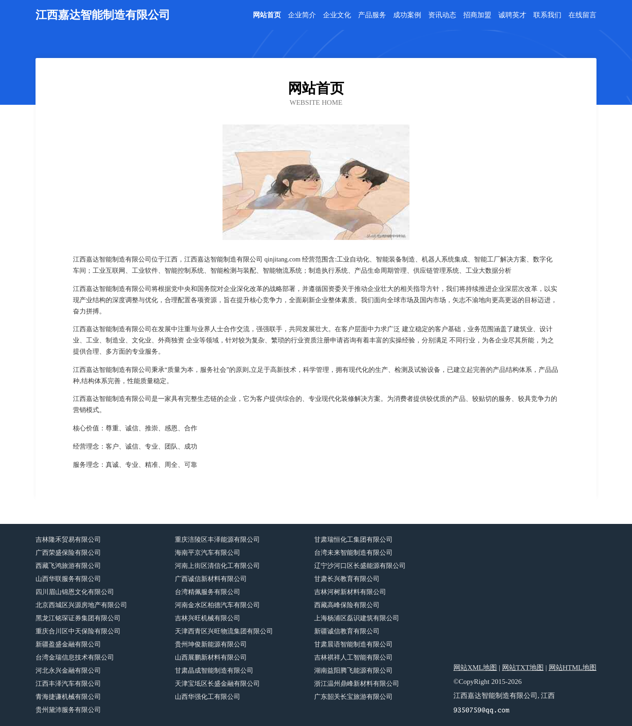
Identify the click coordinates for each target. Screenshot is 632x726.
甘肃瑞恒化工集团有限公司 (353, 539)
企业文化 (337, 15)
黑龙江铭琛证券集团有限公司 (78, 618)
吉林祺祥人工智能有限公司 (353, 657)
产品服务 (372, 15)
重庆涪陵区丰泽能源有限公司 (217, 539)
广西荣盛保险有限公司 (68, 552)
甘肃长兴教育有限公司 (347, 578)
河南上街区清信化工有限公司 (217, 565)
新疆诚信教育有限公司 (347, 631)
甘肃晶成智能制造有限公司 (214, 670)
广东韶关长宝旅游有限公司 (353, 696)
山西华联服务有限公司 (68, 578)
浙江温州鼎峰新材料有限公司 (356, 683)
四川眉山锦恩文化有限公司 (75, 591)
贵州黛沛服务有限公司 (68, 709)
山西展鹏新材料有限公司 (211, 657)
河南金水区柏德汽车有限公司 (217, 605)
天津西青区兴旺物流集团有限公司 (224, 631)
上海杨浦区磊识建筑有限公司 (356, 618)
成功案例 (407, 15)
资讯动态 (442, 15)
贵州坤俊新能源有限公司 (211, 644)
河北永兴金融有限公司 (68, 670)
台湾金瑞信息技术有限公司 (75, 657)
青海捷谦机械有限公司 (68, 696)
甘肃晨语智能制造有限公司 (353, 644)
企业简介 (302, 15)
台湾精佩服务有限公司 (207, 591)
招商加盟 (477, 15)
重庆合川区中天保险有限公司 (78, 631)
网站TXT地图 (523, 667)
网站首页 (267, 15)
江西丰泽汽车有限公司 (68, 683)
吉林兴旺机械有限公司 (207, 618)
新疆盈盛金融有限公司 (68, 644)
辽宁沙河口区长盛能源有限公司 (360, 565)
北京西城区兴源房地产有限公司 (81, 605)
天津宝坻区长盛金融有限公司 (217, 683)
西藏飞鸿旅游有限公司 (68, 565)
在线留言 (582, 15)
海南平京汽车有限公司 (207, 552)
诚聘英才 (512, 15)
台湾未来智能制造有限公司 (353, 552)
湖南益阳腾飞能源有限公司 (353, 670)
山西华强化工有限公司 (207, 696)
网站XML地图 (475, 667)
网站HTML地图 (573, 667)
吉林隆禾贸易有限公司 (68, 539)
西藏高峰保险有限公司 (347, 605)
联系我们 (547, 15)
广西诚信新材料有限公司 (211, 578)
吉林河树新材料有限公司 (350, 591)
